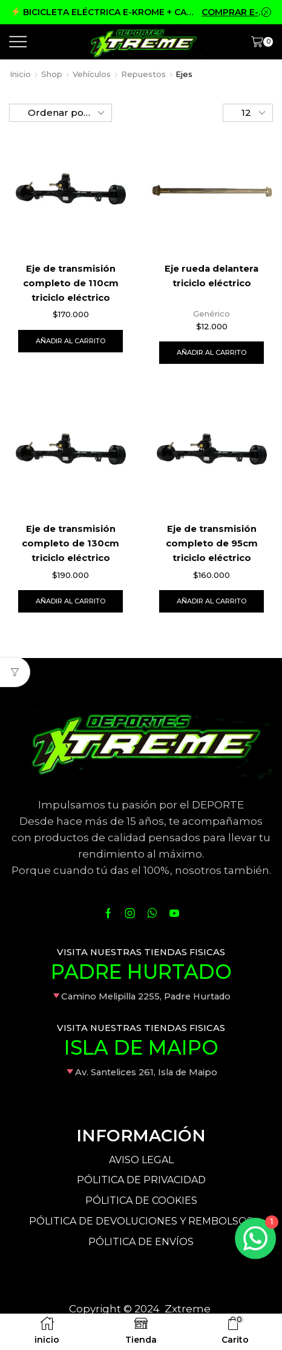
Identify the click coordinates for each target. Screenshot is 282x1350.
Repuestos (143, 74)
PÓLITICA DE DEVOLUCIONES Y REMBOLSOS (141, 1221)
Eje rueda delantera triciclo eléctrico (211, 276)
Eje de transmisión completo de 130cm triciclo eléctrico (70, 543)
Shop (51, 74)
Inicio (20, 74)
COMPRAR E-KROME (236, 12)
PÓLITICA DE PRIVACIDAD (141, 1180)
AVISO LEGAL (141, 1160)
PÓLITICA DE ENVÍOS (141, 1242)
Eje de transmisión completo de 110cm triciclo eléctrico (71, 283)
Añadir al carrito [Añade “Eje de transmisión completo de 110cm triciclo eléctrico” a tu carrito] (70, 341)
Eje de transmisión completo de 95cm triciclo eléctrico (212, 543)
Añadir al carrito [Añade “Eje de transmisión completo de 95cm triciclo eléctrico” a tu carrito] (211, 601)
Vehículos (92, 74)
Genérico (211, 313)
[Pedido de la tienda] (60, 113)
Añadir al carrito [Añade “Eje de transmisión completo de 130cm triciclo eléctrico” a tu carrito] (70, 601)
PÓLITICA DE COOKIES (141, 1200)
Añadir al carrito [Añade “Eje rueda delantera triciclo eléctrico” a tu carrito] (211, 352)
